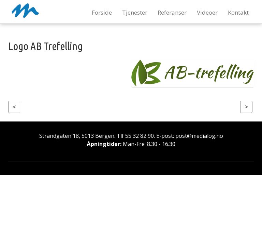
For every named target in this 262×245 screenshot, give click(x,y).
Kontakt (238, 12)
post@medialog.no (199, 136)
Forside (102, 12)
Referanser (172, 12)
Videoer (207, 12)
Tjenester (134, 12)
